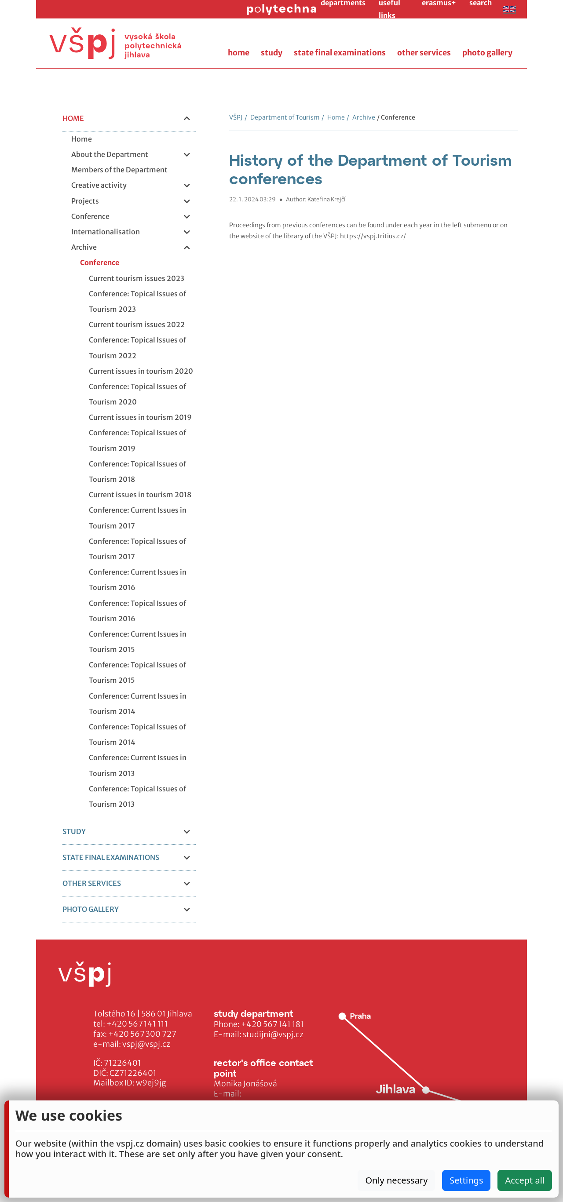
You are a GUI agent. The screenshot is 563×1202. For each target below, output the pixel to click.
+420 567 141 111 (137, 1024)
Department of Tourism (282, 117)
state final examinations (340, 53)
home (238, 53)
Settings (466, 1180)
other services (424, 53)
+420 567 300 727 (142, 1034)
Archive (361, 117)
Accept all (525, 1180)
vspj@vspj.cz (146, 1044)
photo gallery (487, 53)
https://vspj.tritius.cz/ (373, 236)
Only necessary (396, 1180)
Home (333, 117)
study (271, 53)
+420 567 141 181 (272, 1024)
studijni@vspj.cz (273, 1034)
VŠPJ (236, 117)
